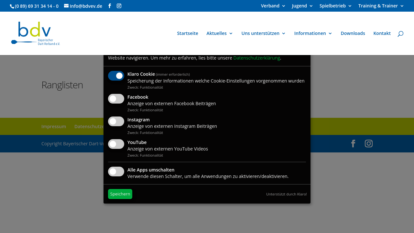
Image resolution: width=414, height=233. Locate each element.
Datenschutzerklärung (257, 58)
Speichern (120, 194)
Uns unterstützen (261, 33)
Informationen (310, 33)
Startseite (187, 33)
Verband (270, 6)
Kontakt (382, 33)
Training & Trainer (378, 6)
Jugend (299, 6)
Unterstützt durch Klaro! (286, 194)
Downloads (353, 33)
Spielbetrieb (333, 6)
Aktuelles (216, 33)
